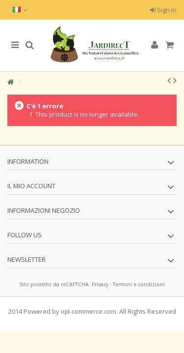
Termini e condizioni (139, 284)
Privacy (100, 284)
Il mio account (31, 185)
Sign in (163, 9)
